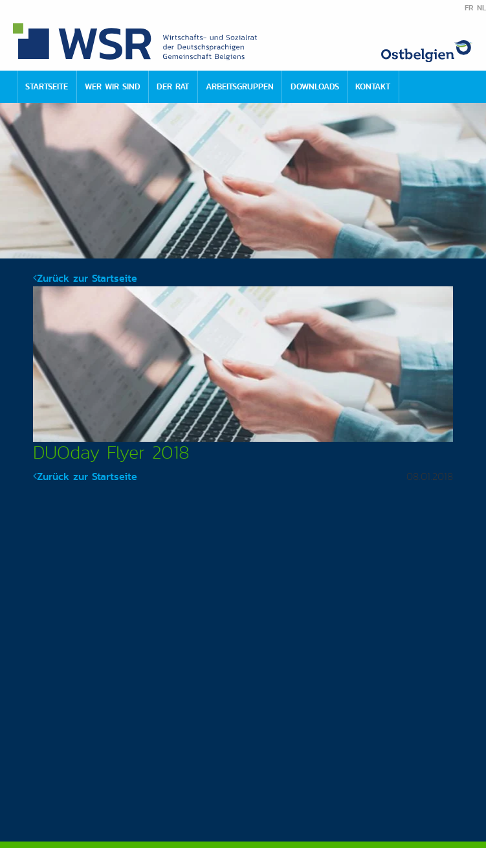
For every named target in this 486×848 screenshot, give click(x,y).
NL (481, 8)
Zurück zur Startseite (85, 278)
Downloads (315, 86)
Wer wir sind (112, 86)
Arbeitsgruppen (240, 86)
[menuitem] (46, 87)
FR (469, 8)
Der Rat (173, 86)
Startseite (46, 86)
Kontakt (372, 86)
